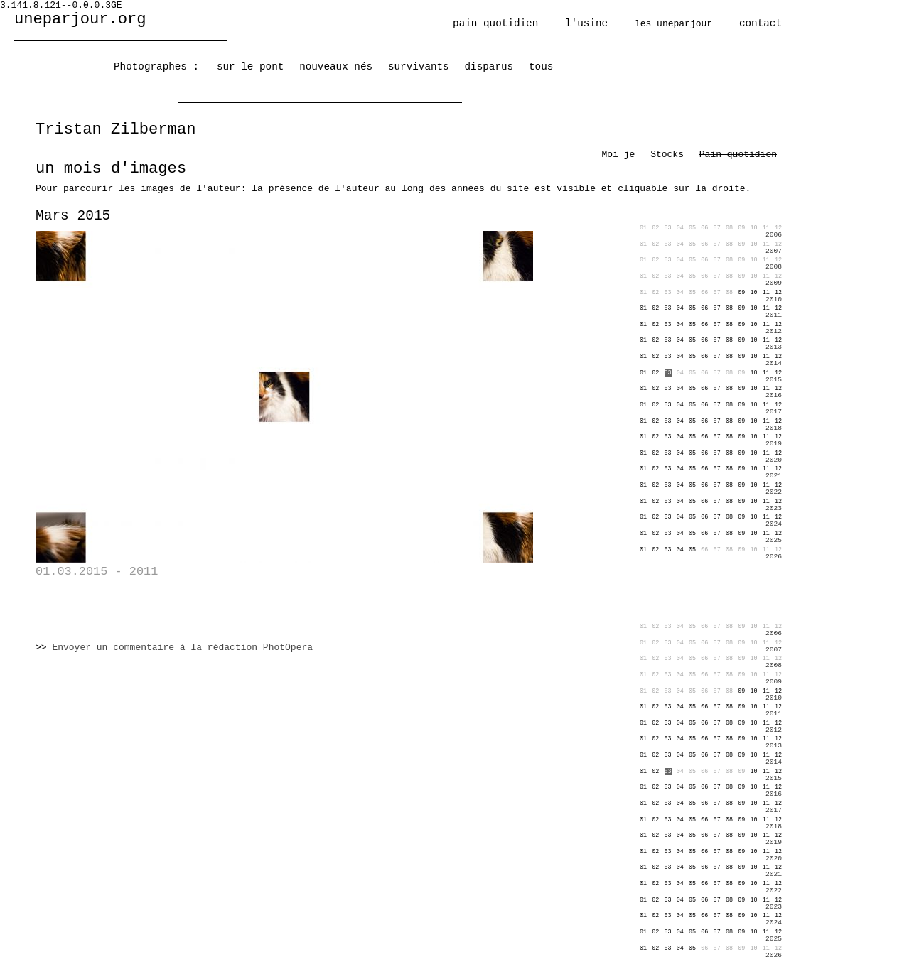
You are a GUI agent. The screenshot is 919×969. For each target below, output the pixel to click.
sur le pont (250, 66)
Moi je (618, 154)
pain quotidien (495, 23)
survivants (418, 66)
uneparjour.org (80, 19)
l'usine (586, 23)
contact (760, 23)
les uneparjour (673, 23)
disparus (489, 66)
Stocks (667, 154)
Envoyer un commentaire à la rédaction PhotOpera (182, 647)
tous (541, 66)
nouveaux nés (335, 66)
